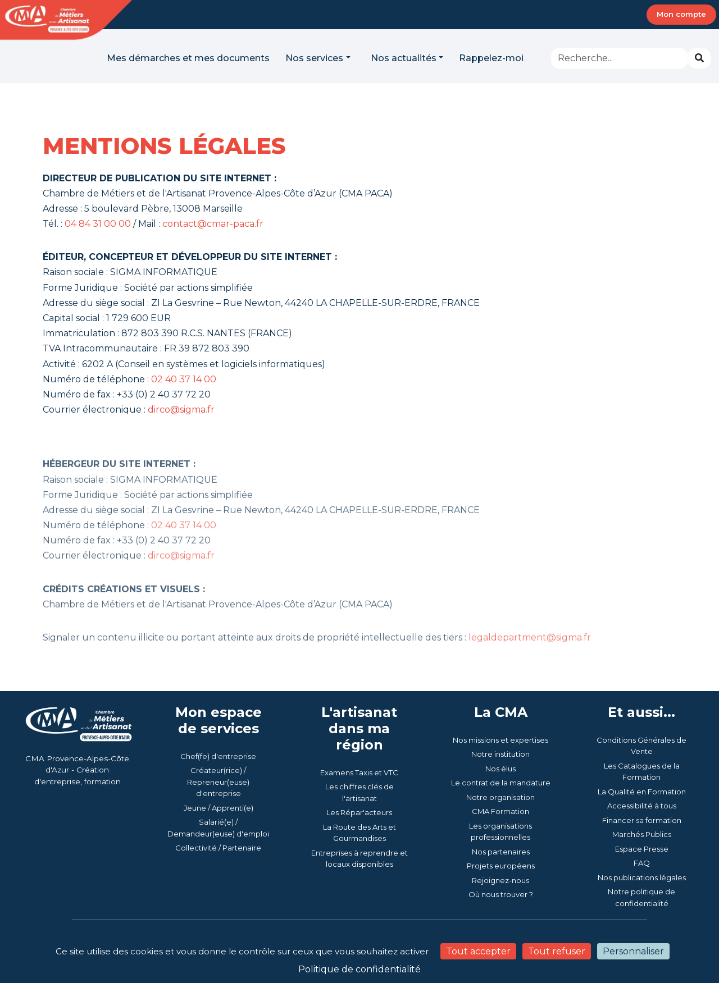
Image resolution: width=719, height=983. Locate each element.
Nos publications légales (642, 877)
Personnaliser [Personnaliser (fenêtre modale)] (633, 951)
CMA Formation (500, 811)
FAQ (642, 862)
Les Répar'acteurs (359, 812)
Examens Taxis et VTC (359, 772)
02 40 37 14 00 (183, 379)
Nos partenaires (501, 851)
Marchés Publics (641, 834)
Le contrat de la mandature (500, 782)
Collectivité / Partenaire (218, 847)
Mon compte (681, 14)
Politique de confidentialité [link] (359, 969)
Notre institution (500, 753)
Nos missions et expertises (500, 739)
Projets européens (501, 865)
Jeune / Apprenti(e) (218, 807)
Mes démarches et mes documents (188, 58)
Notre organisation (500, 797)
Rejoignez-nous (500, 880)
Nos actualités (403, 58)
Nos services (314, 58)
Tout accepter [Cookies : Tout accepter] (478, 951)
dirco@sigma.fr (181, 409)
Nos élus (500, 768)
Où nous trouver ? (500, 894)
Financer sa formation (641, 820)
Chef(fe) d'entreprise (218, 756)
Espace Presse (641, 848)
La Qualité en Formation (642, 791)
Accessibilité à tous (641, 805)
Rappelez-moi (491, 58)
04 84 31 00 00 (98, 223)
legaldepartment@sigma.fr (529, 657)
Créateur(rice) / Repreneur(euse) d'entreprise (218, 782)
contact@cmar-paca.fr (212, 223)
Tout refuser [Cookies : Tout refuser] (556, 951)
